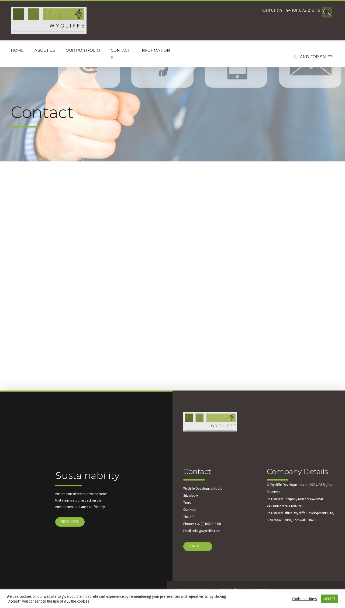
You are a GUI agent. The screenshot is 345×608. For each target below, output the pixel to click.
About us (44, 50)
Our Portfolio (83, 50)
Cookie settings (304, 598)
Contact (120, 50)
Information (155, 50)
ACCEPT (329, 599)
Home (17, 50)
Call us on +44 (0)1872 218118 (291, 11)
